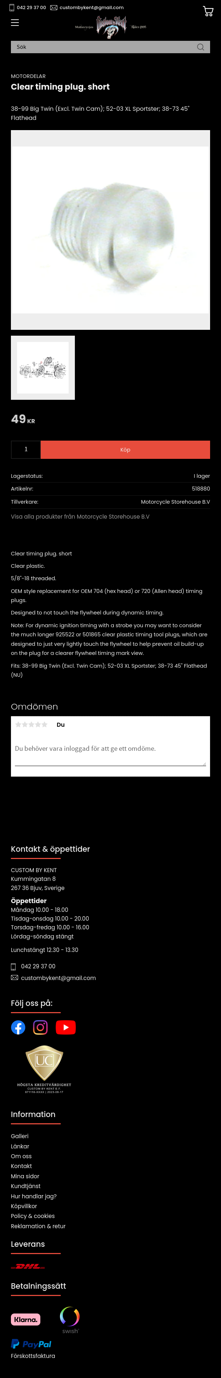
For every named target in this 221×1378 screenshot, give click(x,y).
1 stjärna (18, 724)
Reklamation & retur (38, 1226)
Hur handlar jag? (34, 1196)
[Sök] (200, 47)
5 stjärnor (44, 724)
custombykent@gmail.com (92, 7)
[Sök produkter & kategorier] (107, 47)
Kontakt (21, 1166)
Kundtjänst (26, 1186)
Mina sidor (25, 1176)
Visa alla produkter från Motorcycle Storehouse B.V (80, 516)
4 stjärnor (38, 724)
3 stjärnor (31, 724)
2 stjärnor (24, 724)
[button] (13, 25)
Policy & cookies (33, 1216)
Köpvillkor (24, 1206)
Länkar (20, 1146)
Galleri (19, 1136)
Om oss (21, 1156)
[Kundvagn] (208, 11)
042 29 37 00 (31, 7)
